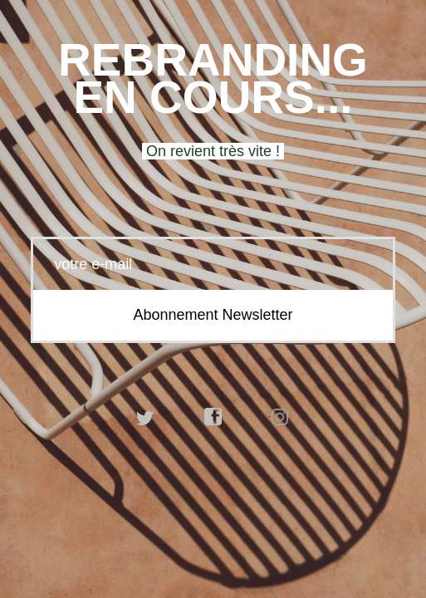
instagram (281, 417)
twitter (145, 417)
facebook (213, 417)
